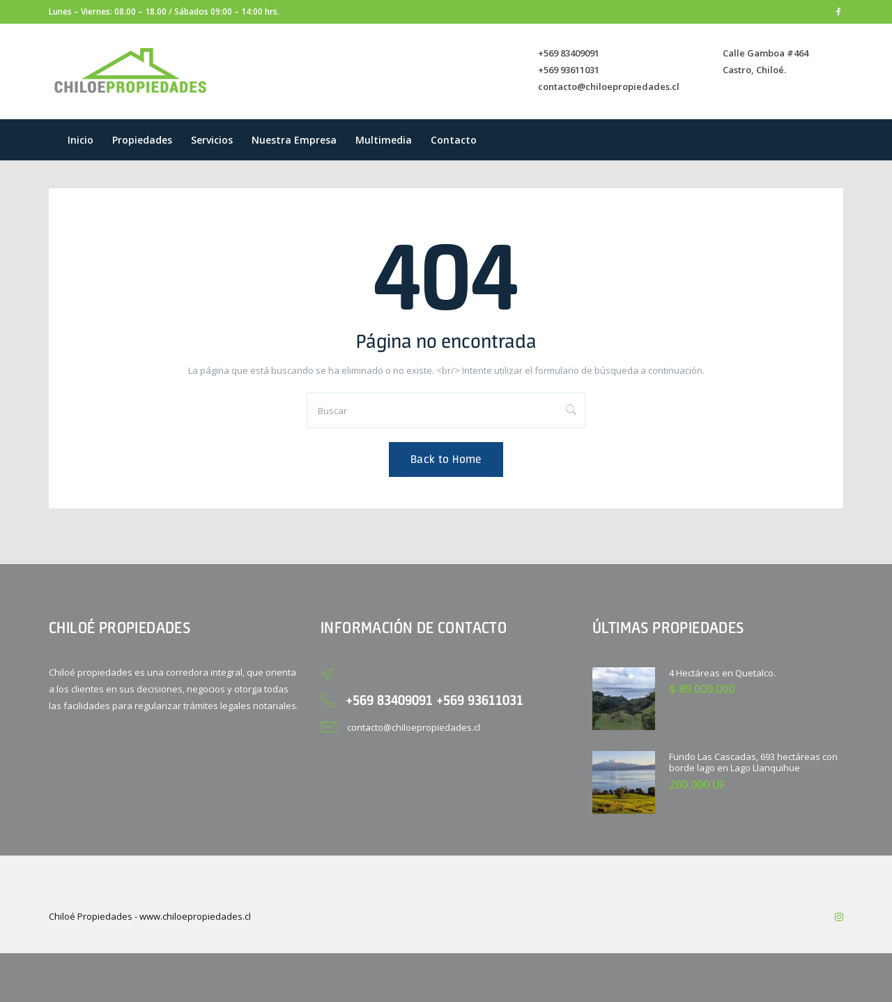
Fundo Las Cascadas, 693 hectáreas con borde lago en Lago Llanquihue (753, 762)
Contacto (454, 139)
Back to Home (446, 459)
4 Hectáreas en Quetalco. (722, 673)
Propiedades (142, 139)
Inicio (80, 139)
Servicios (212, 139)
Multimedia (383, 139)
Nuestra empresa (294, 139)
